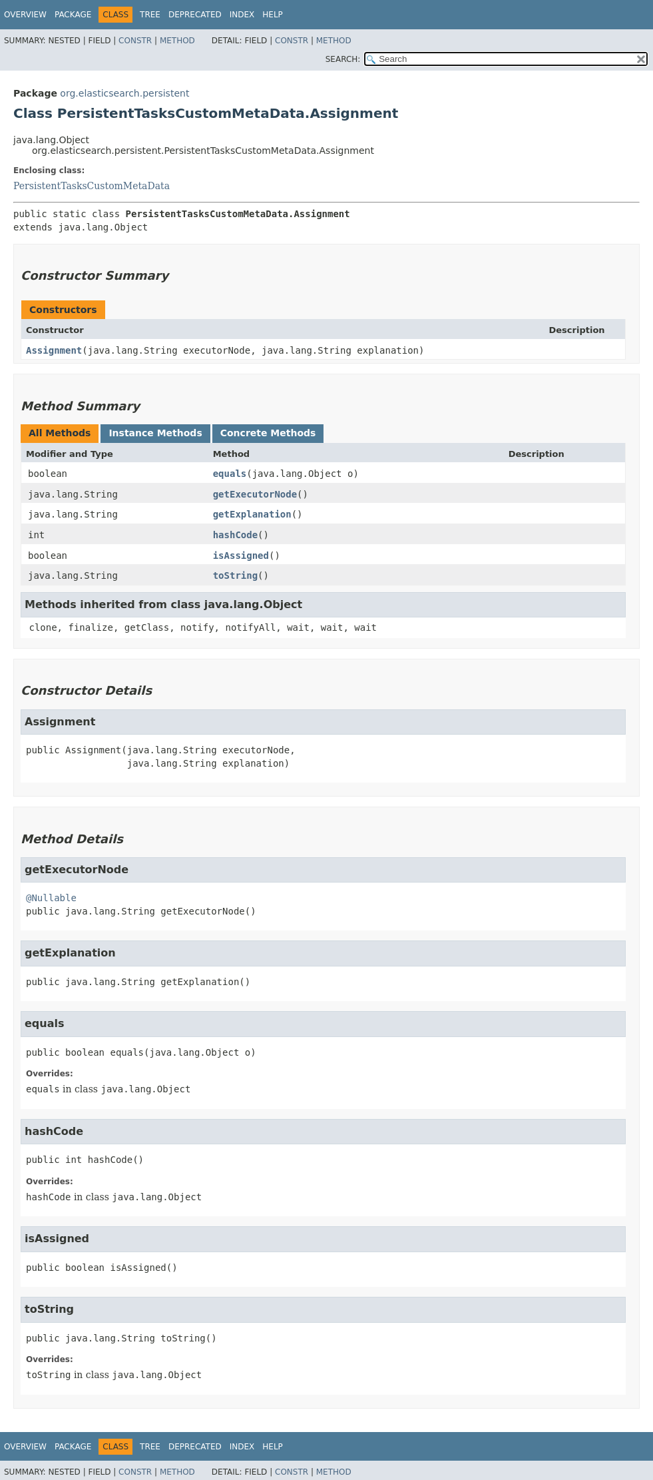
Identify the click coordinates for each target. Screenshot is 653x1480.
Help (272, 14)
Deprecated (195, 14)
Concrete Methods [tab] (268, 433)
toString (235, 575)
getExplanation (252, 514)
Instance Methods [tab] (155, 433)
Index (242, 14)
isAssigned (241, 555)
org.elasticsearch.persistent (124, 93)
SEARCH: (343, 59)
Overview (25, 14)
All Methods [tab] (60, 433)
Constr (135, 40)
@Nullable (51, 898)
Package (73, 14)
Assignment (54, 350)
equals (230, 473)
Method (177, 40)
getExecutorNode (255, 494)
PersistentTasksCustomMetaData (91, 186)
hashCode (235, 535)
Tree (150, 14)
